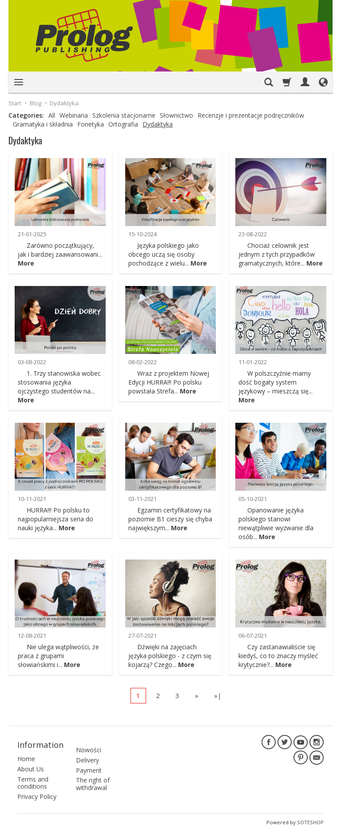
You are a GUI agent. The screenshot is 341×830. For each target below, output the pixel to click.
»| (218, 695)
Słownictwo (176, 115)
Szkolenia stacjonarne (123, 115)
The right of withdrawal (93, 778)
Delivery (87, 754)
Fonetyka (90, 124)
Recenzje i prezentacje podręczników (251, 115)
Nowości (88, 744)
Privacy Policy (36, 795)
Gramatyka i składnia (43, 124)
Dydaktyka (158, 124)
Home (26, 757)
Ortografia (123, 124)
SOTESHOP (310, 821)
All (51, 115)
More (26, 263)
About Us (30, 767)
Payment (89, 764)
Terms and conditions (32, 782)
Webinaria (73, 115)
